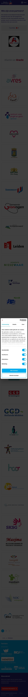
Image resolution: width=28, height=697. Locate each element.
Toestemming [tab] (5, 324)
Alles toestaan (14, 370)
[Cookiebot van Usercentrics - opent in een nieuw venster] (20, 320)
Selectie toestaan (14, 375)
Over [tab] (23, 324)
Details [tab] (14, 324)
